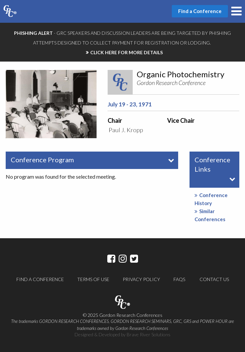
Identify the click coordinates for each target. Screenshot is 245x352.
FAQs (179, 279)
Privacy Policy (141, 279)
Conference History (211, 199)
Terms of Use (93, 279)
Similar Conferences (210, 215)
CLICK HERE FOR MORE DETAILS (126, 52)
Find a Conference (40, 279)
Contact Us (214, 279)
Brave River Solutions (148, 334)
